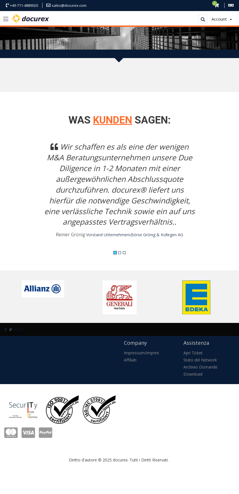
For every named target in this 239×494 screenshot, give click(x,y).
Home (19, 329)
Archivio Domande (200, 367)
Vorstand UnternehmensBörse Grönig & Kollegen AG (134, 234)
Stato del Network (200, 360)
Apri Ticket (193, 352)
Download (192, 374)
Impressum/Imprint (141, 352)
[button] (21, 193)
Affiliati (130, 360)
